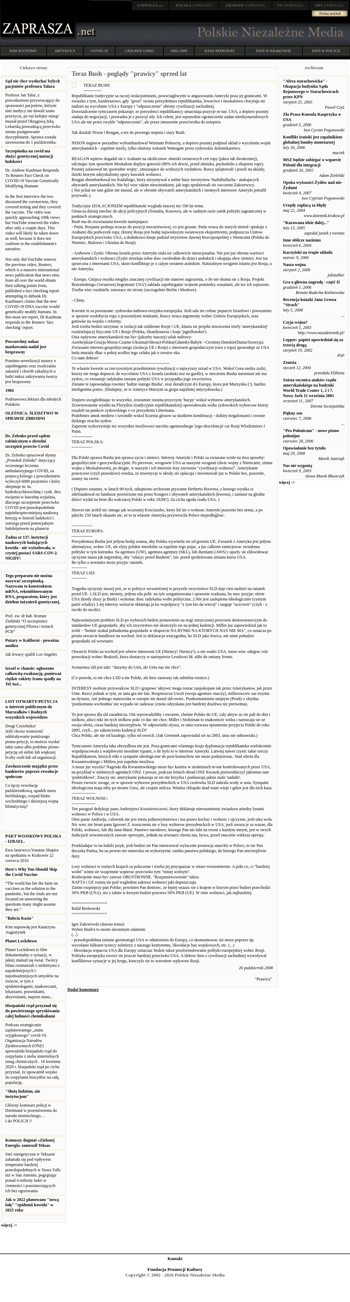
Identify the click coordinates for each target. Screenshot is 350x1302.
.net (150, 5)
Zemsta (289, 362)
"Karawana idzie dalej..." (306, 222)
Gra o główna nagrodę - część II (311, 282)
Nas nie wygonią (297, 465)
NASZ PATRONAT (219, 51)
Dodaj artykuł (330, 13)
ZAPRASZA (194, 5)
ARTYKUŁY (65, 51)
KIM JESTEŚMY (23, 51)
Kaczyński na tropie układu (307, 252)
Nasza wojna (294, 264)
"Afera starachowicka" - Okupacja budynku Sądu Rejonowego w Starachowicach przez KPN (311, 89)
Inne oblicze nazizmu (302, 240)
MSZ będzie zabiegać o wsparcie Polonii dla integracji (312, 162)
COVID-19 (99, 51)
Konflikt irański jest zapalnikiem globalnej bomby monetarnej (312, 140)
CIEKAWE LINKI (139, 51)
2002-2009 (178, 51)
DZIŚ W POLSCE (326, 51)
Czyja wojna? (295, 322)
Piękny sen (292, 413)
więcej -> (9, 1225)
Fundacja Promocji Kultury (174, 1269)
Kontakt (175, 1258)
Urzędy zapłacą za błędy (305, 205)
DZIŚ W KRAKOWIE (273, 51)
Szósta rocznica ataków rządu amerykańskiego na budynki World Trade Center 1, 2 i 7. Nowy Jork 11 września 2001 (309, 387)
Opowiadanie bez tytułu (304, 448)
